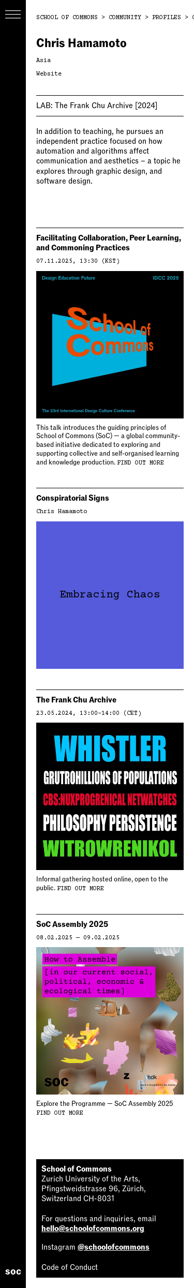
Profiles (166, 17)
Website (49, 74)
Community (125, 17)
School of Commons (67, 17)
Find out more (140, 463)
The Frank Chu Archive (96, 105)
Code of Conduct (69, 1267)
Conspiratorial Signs (72, 498)
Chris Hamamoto (61, 511)
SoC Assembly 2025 (72, 924)
